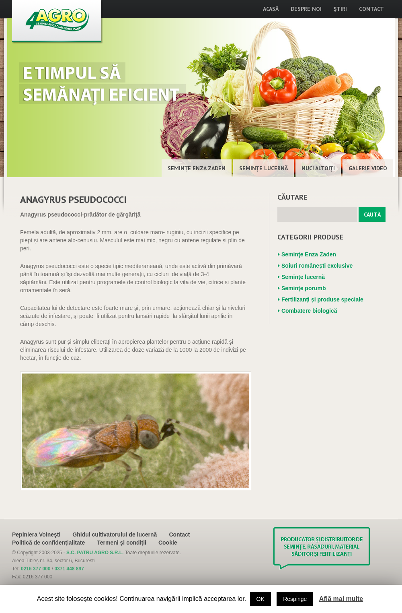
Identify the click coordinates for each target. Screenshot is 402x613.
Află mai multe (341, 598)
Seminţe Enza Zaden (197, 168)
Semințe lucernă (263, 168)
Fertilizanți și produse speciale (322, 299)
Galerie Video (368, 168)
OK (260, 599)
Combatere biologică (309, 311)
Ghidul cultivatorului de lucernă (114, 534)
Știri (340, 8)
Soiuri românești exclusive (317, 265)
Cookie (167, 542)
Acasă (271, 8)
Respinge (295, 599)
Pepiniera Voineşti (36, 534)
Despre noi (306, 8)
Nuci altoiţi (318, 168)
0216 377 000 (35, 569)
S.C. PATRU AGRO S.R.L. (95, 552)
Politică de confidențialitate (48, 542)
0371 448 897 (69, 569)
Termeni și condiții (121, 542)
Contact (371, 8)
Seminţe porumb (303, 288)
